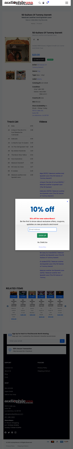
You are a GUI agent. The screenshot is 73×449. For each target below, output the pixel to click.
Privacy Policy (42, 247)
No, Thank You (42, 242)
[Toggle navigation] (66, 3)
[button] (39, 3)
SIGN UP (42, 235)
